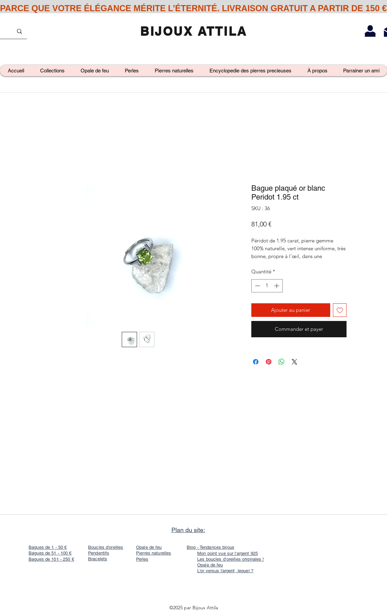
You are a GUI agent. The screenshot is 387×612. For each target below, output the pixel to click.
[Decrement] (257, 285)
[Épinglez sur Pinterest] (269, 362)
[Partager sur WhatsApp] (281, 362)
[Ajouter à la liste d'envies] (340, 310)
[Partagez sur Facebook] (256, 362)
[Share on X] (294, 362)
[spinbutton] (267, 285)
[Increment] (277, 285)
